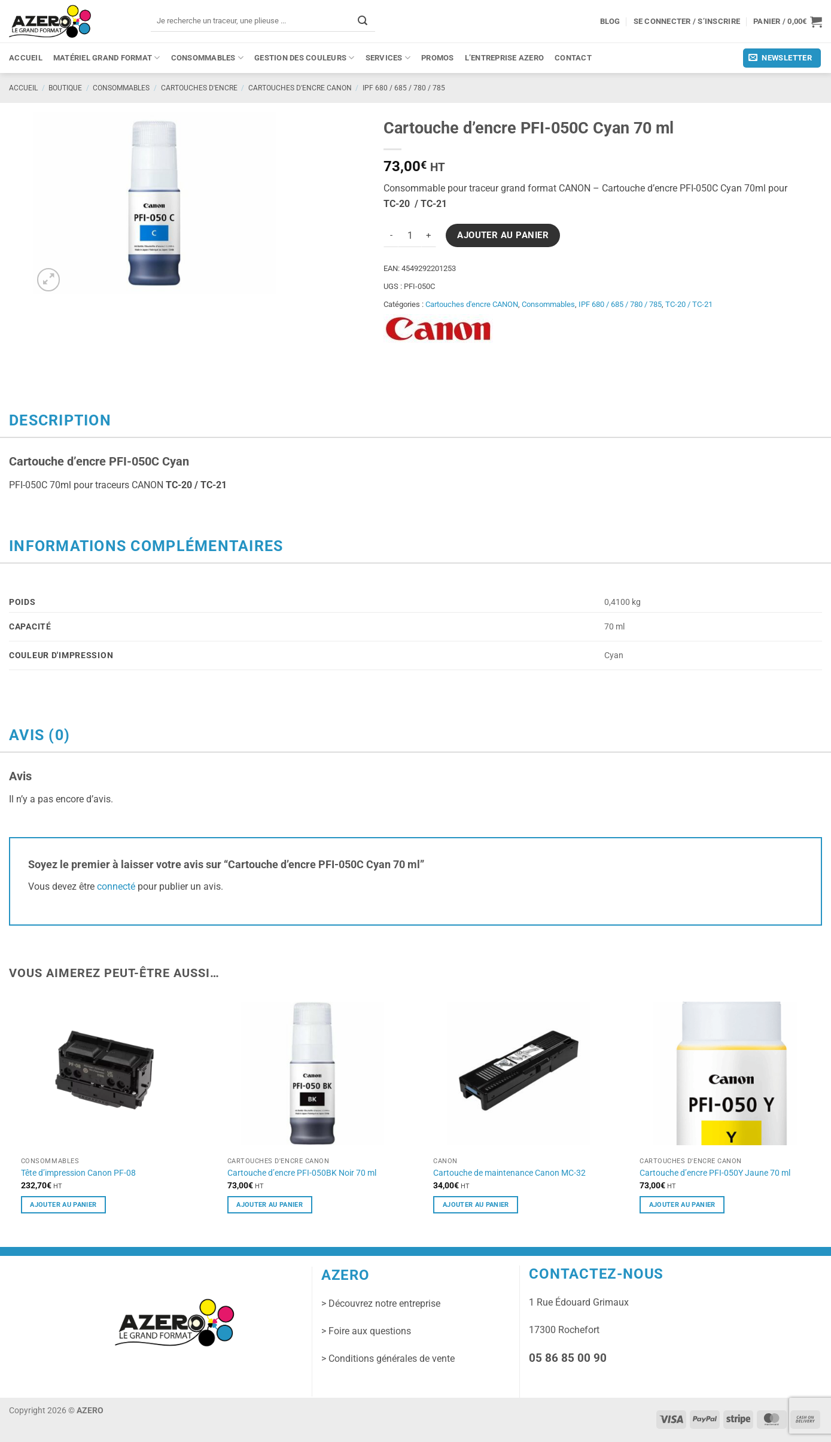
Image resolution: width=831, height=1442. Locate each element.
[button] (787, 21)
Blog (610, 21)
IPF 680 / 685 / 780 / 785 (404, 88)
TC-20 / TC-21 (689, 304)
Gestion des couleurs (304, 57)
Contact (573, 57)
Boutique (65, 88)
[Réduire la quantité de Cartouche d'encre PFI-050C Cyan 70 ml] (390, 236)
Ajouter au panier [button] (63, 1204)
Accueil (25, 57)
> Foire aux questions (366, 1331)
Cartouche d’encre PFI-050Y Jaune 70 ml (715, 1173)
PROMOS (437, 57)
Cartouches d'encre (199, 88)
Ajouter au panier (503, 235)
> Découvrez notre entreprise (380, 1303)
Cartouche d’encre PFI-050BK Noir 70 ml (301, 1173)
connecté (116, 886)
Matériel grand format (106, 57)
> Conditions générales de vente (388, 1358)
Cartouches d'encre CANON (300, 88)
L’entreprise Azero (504, 57)
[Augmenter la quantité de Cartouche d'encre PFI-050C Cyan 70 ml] (429, 236)
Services (388, 57)
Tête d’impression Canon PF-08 (78, 1173)
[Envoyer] (362, 21)
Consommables (207, 57)
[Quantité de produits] (410, 236)
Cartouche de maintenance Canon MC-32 (509, 1173)
